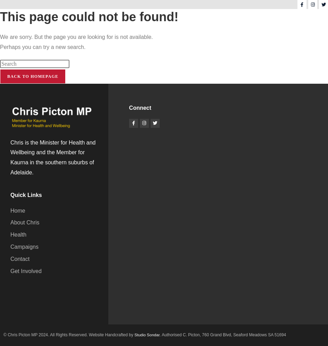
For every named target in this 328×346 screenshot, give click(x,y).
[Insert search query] (34, 64)
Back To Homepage (32, 76)
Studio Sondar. (148, 334)
